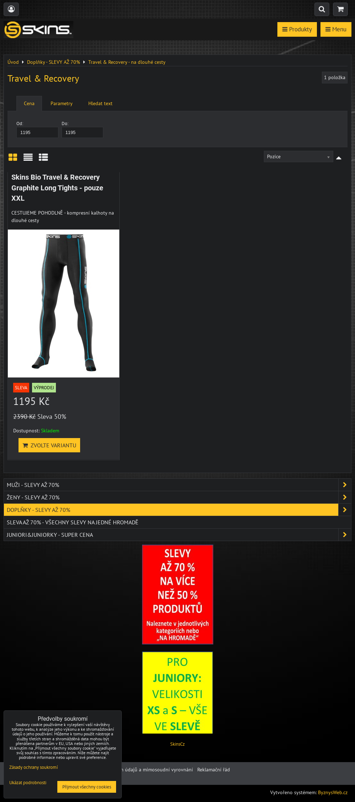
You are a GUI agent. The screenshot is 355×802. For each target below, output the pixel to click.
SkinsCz (177, 744)
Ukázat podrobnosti (27, 783)
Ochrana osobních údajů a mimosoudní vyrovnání (138, 769)
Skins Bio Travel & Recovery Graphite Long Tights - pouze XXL (57, 187)
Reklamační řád (213, 769)
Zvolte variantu (49, 445)
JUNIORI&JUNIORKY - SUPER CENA (179, 535)
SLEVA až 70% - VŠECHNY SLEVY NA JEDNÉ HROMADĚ (73, 522)
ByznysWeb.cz (333, 792)
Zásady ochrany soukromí (33, 767)
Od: (37, 129)
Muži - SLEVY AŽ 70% (179, 485)
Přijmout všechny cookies (86, 787)
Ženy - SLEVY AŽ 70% (179, 497)
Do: (83, 129)
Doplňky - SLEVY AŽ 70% (179, 510)
